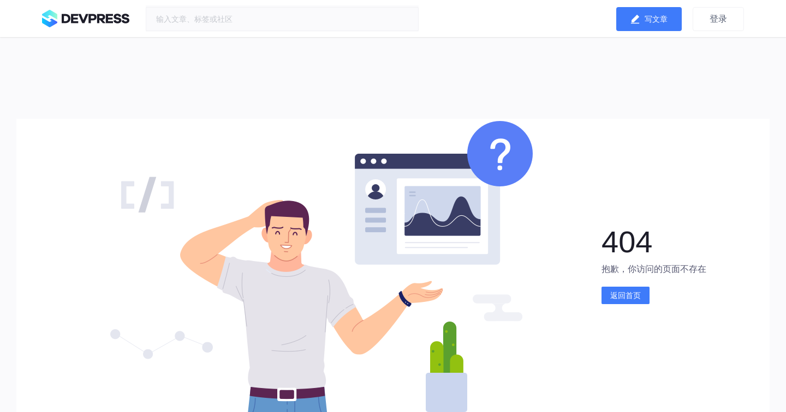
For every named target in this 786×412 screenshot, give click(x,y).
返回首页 (625, 295)
